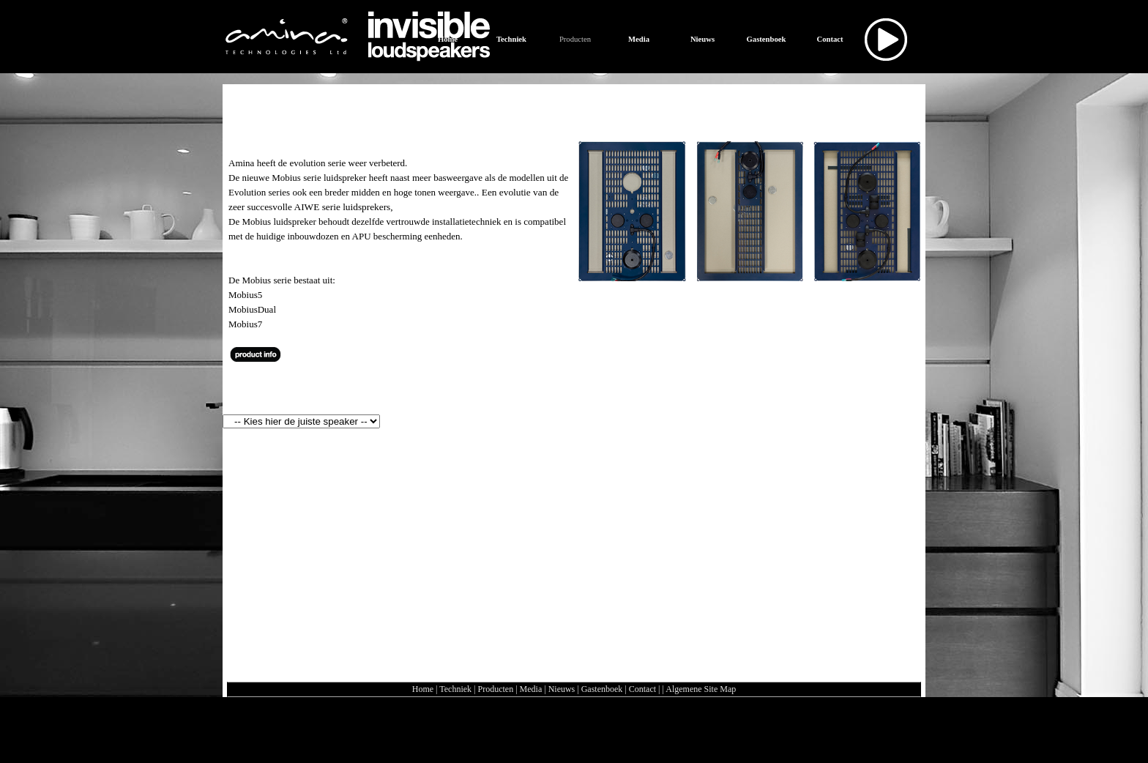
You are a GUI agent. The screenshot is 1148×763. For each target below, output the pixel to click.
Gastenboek (602, 689)
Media (531, 689)
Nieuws (561, 689)
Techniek (455, 689)
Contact (642, 689)
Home (422, 689)
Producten (496, 689)
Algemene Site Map (701, 689)
